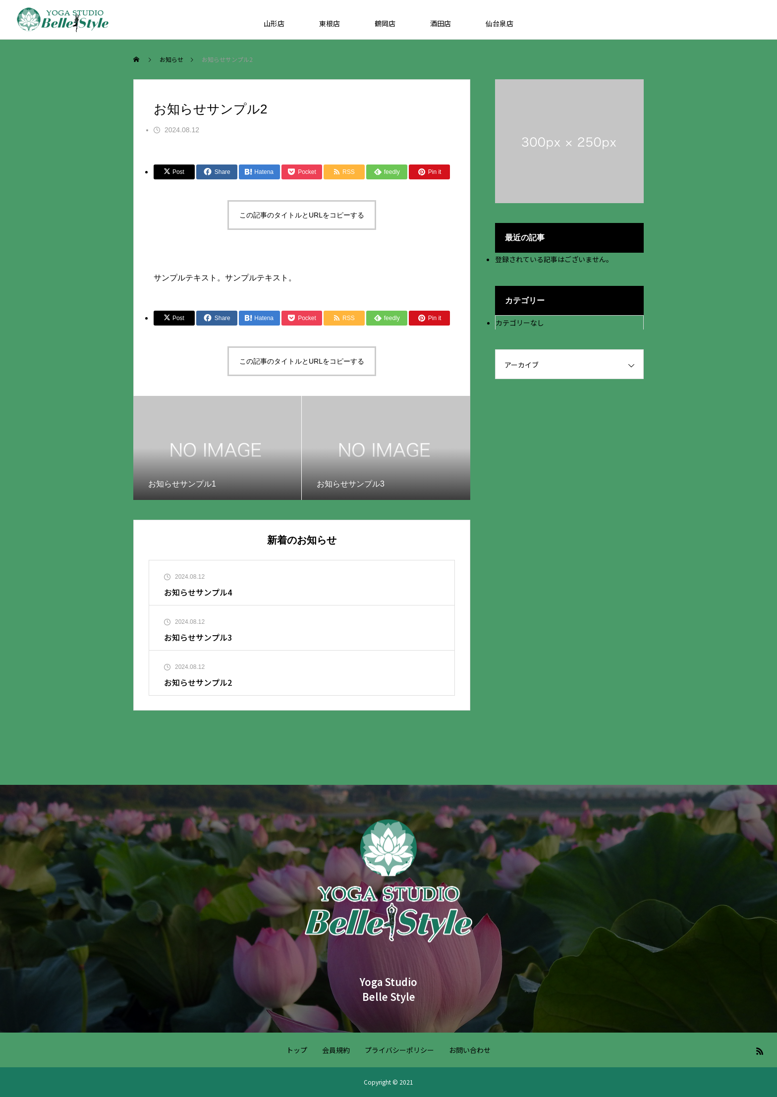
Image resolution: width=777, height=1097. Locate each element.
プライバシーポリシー (399, 1050)
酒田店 (440, 23)
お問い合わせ (470, 1050)
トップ (296, 1050)
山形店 (274, 23)
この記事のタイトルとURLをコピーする (301, 215)
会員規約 (336, 1050)
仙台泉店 (499, 23)
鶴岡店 (385, 23)
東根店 (329, 23)
